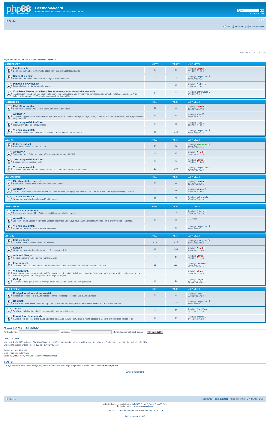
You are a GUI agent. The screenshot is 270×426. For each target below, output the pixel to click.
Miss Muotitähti (13, 177)
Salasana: (65, 332)
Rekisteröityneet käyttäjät (45, 356)
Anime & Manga (22, 255)
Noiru (199, 114)
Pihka (199, 123)
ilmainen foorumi (126, 410)
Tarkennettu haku (256, 13)
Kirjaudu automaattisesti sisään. (130, 332)
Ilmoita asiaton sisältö (135, 416)
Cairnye (200, 211)
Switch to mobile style (135, 372)
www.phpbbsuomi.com (143, 406)
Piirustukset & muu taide (27, 316)
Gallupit (17, 279)
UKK (228, 26)
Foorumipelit (20, 263)
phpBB (136, 404)
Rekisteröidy (240, 26)
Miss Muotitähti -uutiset (27, 181)
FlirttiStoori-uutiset (24, 106)
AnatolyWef (202, 240)
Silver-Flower (203, 309)
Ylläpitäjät (14, 356)
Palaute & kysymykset (26, 83)
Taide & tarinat (12, 289)
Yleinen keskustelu (24, 130)
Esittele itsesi (21, 240)
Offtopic (9, 236)
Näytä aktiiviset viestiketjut (44, 59)
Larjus (200, 160)
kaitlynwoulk (202, 76)
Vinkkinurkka (20, 270)
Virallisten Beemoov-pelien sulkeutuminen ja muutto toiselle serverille (54, 91)
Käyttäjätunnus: (11, 332)
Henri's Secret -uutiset (26, 210)
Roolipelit (18, 300)
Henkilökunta (206, 399)
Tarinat (17, 308)
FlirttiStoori (12, 102)
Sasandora (202, 144)
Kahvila (17, 247)
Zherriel (200, 317)
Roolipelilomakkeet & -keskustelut (33, 293)
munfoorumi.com (155, 410)
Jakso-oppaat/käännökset (28, 122)
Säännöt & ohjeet (23, 76)
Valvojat (29, 356)
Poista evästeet (221, 399)
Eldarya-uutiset (22, 144)
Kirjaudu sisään (257, 26)
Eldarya (9, 140)
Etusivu (12, 21)
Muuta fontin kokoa (261, 20)
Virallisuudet (12, 64)
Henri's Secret (12, 206)
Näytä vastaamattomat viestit (17, 59)
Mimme (200, 69)
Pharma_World (110, 365)
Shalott (200, 84)
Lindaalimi (201, 263)
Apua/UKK (19, 113)
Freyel (200, 152)
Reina (199, 294)
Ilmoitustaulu (20, 68)
